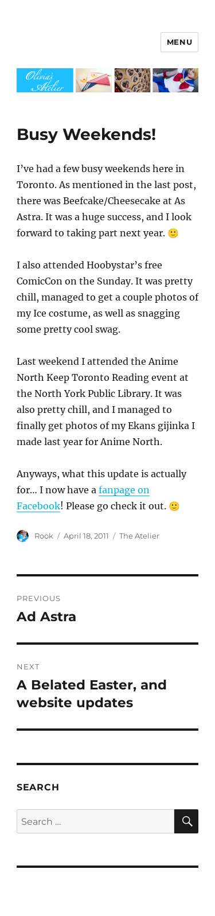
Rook (43, 535)
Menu (179, 41)
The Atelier (139, 535)
